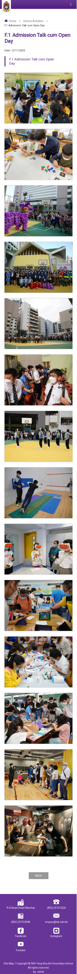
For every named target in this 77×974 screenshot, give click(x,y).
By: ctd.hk (38, 971)
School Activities (33, 21)
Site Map (9, 963)
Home (12, 21)
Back (38, 875)
